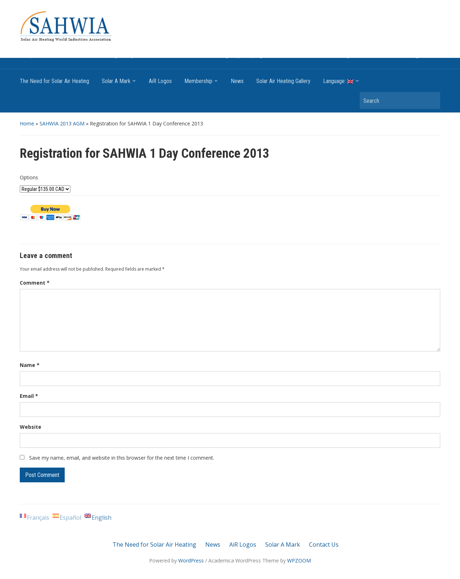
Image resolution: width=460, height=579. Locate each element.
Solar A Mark (116, 81)
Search (431, 100)
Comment (35, 282)
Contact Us (324, 544)
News (237, 81)
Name (30, 365)
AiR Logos (160, 81)
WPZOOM (299, 560)
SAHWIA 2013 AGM (62, 123)
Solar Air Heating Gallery (283, 81)
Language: (338, 81)
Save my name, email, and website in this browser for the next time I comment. (121, 457)
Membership (198, 81)
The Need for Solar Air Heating (54, 81)
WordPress (191, 560)
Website (30, 426)
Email (29, 395)
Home (27, 123)
